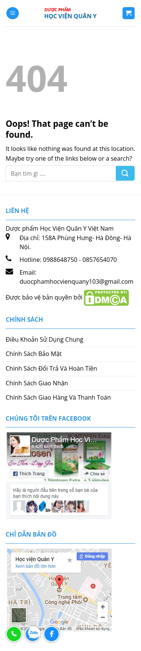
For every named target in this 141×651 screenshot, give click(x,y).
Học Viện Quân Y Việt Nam (77, 228)
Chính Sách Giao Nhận (37, 383)
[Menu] (12, 13)
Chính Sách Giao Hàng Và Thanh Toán (58, 397)
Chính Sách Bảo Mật (34, 354)
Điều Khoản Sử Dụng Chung (44, 339)
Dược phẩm (23, 228)
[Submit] (125, 173)
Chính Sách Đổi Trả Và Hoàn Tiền (51, 368)
